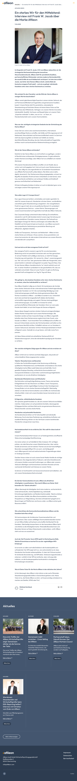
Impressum (67, 752)
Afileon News (7, 663)
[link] (59, 588)
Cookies (72, 773)
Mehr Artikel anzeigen (11, 736)
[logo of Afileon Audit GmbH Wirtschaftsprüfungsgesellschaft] (7, 3)
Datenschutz (67, 755)
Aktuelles (17, 4)
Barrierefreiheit (68, 758)
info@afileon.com (8, 764)
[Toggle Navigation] (73, 2)
